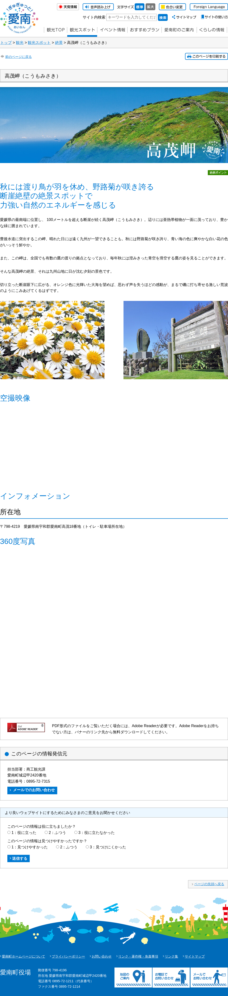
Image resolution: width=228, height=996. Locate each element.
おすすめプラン (144, 30)
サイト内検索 (94, 17)
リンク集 (171, 956)
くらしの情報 (212, 30)
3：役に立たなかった (96, 833)
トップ (6, 43)
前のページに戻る (18, 57)
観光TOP (55, 30)
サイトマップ (195, 956)
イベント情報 (112, 30)
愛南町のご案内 (179, 30)
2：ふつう (57, 833)
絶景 (59, 43)
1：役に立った (23, 833)
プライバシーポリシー (68, 956)
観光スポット (39, 43)
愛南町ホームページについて (23, 956)
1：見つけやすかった (29, 847)
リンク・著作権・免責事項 (138, 956)
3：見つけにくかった (108, 847)
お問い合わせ (102, 956)
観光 (20, 43)
